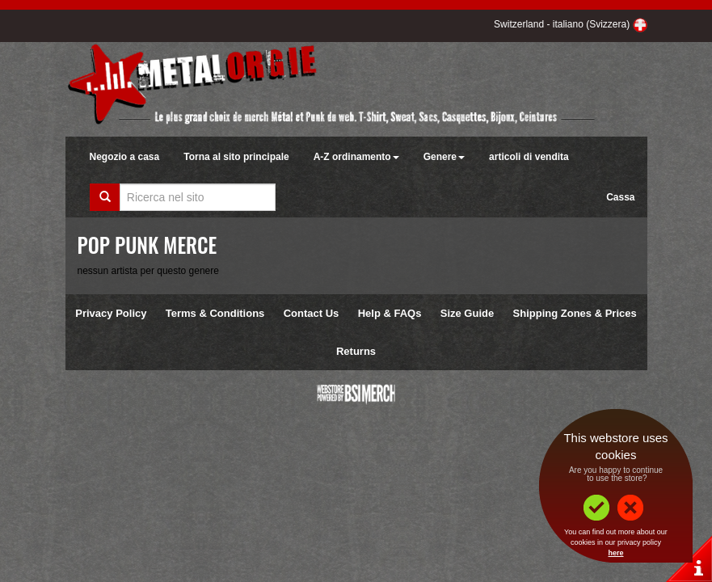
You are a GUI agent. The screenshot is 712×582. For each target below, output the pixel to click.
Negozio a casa (125, 156)
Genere (444, 156)
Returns (356, 351)
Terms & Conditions (215, 313)
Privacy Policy (110, 313)
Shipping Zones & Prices (575, 313)
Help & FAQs (390, 313)
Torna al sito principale (236, 156)
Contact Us (311, 313)
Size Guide (467, 313)
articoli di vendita (529, 156)
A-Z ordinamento (356, 156)
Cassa (620, 197)
